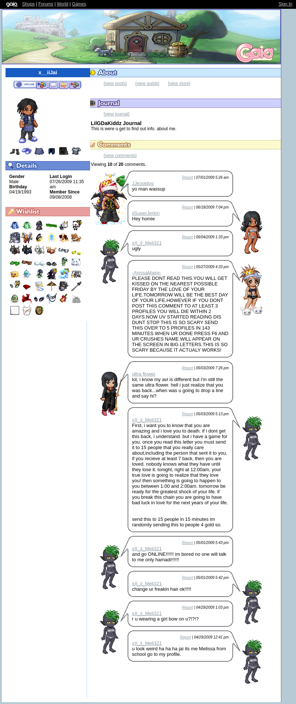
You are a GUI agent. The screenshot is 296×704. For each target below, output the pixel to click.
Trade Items (63, 85)
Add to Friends (42, 85)
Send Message (53, 85)
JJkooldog (143, 183)
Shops (28, 4)
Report (187, 177)
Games (79, 4)
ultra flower (144, 374)
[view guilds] (147, 83)
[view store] (179, 83)
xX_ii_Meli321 (147, 243)
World (62, 4)
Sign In (285, 4)
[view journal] (116, 114)
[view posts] (115, 83)
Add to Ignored (75, 85)
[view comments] (120, 155)
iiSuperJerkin (146, 213)
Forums (45, 4)
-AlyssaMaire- (146, 272)
